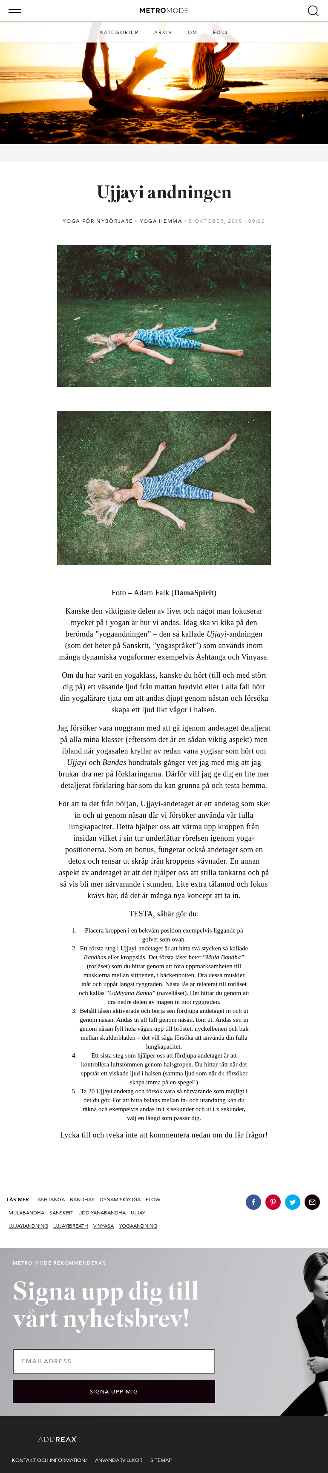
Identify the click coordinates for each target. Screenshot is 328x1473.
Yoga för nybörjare (97, 221)
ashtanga (51, 1199)
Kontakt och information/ (49, 1460)
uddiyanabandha (102, 1212)
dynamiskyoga (120, 1199)
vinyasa (103, 1226)
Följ (220, 32)
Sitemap (161, 1460)
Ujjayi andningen (164, 194)
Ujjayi (139, 1212)
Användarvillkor (118, 1460)
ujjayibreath (70, 1226)
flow (153, 1199)
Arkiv (163, 32)
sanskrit (61, 1212)
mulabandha (26, 1212)
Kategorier (119, 32)
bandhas (82, 1199)
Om (193, 32)
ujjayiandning (28, 1226)
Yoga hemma (161, 221)
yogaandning (138, 1226)
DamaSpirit (194, 593)
